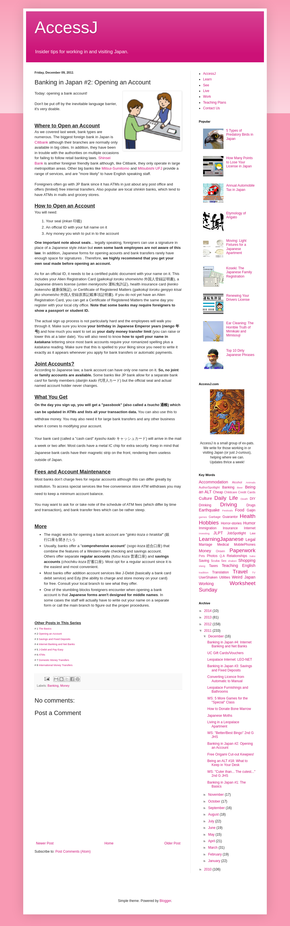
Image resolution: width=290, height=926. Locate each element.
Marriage (205, 545)
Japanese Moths (219, 716)
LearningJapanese (221, 539)
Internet (249, 528)
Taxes (213, 566)
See (206, 85)
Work (207, 97)
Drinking (205, 505)
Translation (220, 572)
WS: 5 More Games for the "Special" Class (227, 700)
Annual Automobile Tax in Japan (240, 187)
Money (64, 685)
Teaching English (238, 565)
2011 (208, 631)
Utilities (224, 577)
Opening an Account (50, 633)
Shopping (246, 560)
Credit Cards (246, 492)
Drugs (250, 505)
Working (206, 583)
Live (206, 91)
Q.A (222, 556)
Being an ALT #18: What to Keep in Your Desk (227, 763)
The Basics (45, 628)
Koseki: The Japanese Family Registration (239, 272)
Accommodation (213, 482)
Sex (224, 560)
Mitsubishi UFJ (150, 168)
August (214, 814)
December (216, 636)
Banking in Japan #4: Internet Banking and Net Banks (229, 644)
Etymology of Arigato (236, 215)
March (213, 848)
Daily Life (226, 498)
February (215, 854)
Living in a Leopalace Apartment (223, 724)
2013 (208, 617)
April (212, 841)
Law (252, 533)
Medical (223, 545)
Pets (202, 556)
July (211, 821)
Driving (228, 504)
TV (253, 572)
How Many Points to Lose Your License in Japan (239, 162)
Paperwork (242, 550)
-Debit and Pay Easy (51, 649)
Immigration (208, 528)
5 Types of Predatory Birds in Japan (239, 135)
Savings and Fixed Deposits (55, 639)
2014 (208, 611)
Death (244, 498)
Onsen (220, 551)
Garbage (215, 517)
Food (239, 510)
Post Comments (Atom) (73, 852)
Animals (250, 482)
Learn (207, 79)
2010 (208, 869)
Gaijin (251, 510)
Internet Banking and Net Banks (57, 644)
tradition (203, 572)
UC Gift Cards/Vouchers (225, 653)
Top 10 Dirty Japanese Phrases (240, 353)
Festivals (227, 510)
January (214, 861)
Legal (250, 539)
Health (247, 516)
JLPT (218, 533)
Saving (204, 561)
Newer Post (45, 843)
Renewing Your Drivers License (238, 298)
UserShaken (208, 577)
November (216, 795)
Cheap (218, 492)
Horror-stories (231, 523)
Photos (212, 556)
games (203, 517)
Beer (240, 487)
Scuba (215, 560)
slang (202, 565)
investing (204, 533)
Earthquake (209, 510)
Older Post (172, 843)
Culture (205, 498)
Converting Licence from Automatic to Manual (225, 679)
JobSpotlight (236, 533)
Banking (53, 685)
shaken (232, 560)
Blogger (165, 901)
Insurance (230, 528)
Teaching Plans (214, 102)
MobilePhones (244, 545)
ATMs (42, 654)
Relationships (237, 556)
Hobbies (209, 523)
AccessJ (66, 27)
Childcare (230, 492)
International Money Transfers (55, 665)
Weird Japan (243, 577)
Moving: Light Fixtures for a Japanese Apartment (236, 247)
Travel (240, 572)
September (217, 808)
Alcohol (237, 482)
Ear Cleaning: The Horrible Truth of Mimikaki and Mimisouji (240, 329)
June (212, 828)
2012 (208, 624)
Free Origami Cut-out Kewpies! (230, 754)
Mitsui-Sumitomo (115, 168)
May (212, 835)
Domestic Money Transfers (54, 660)
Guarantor (230, 517)
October (214, 801)
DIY (252, 499)
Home (109, 843)
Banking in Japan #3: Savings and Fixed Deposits (229, 668)
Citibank (41, 142)
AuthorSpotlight (209, 487)
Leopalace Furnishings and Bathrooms (227, 690)
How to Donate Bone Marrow (229, 709)
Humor (249, 523)
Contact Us (211, 108)
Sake (252, 556)
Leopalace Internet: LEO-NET (229, 660)
